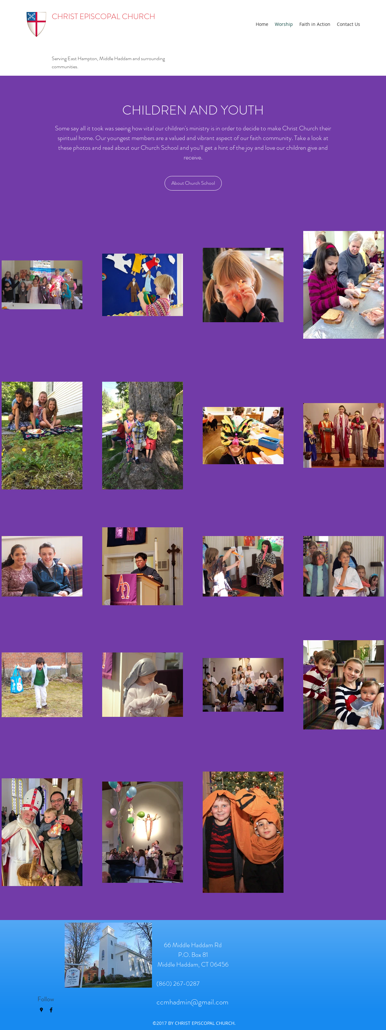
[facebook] (51, 1010)
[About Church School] (193, 183)
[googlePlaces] (41, 1010)
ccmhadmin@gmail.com (192, 1002)
